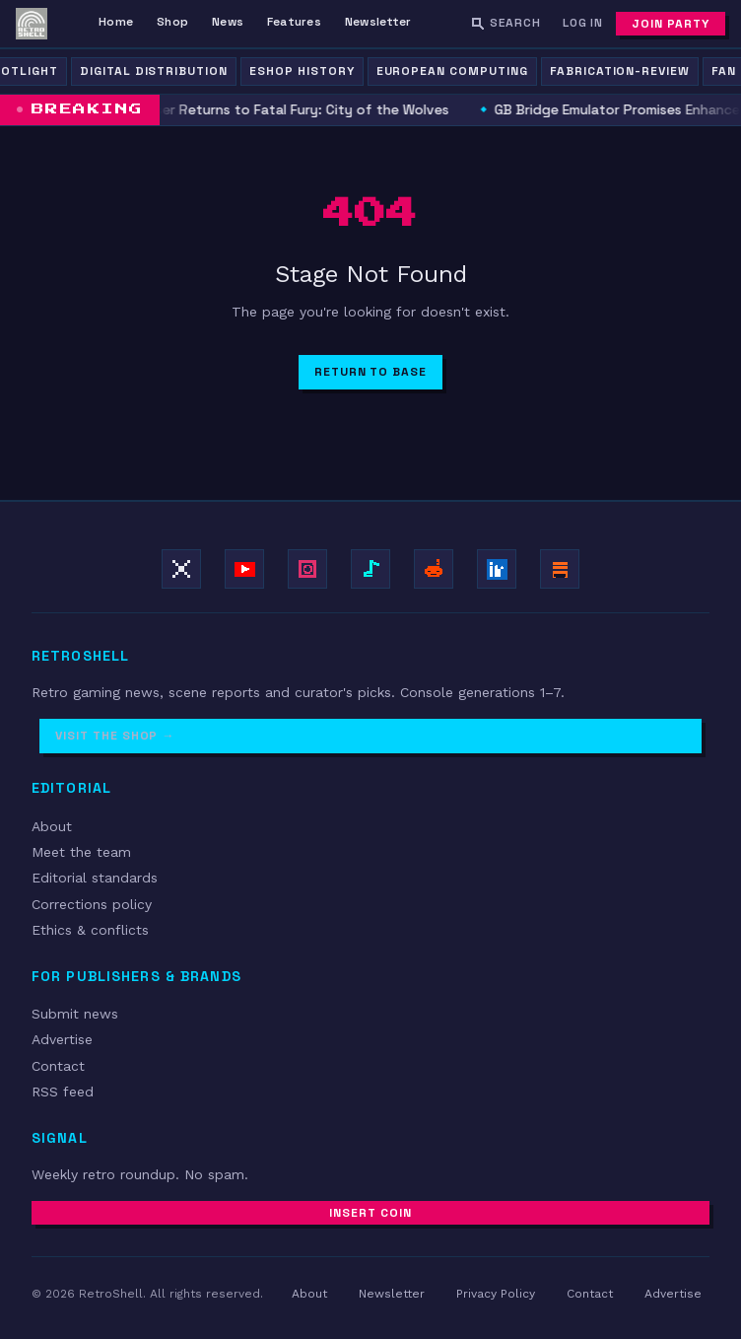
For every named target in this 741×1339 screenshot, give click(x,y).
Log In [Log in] (583, 23)
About (52, 826)
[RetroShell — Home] (31, 23)
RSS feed (63, 1091)
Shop (172, 22)
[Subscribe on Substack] (559, 569)
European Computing (452, 71)
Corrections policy (92, 904)
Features (294, 22)
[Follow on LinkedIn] (496, 569)
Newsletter (378, 22)
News (227, 22)
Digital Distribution (154, 71)
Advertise (62, 1039)
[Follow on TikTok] (370, 569)
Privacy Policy (495, 1294)
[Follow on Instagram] (307, 569)
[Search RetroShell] (505, 23)
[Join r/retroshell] (433, 569)
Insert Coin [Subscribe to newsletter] (370, 1213)
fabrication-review (620, 71)
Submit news (75, 1014)
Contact (58, 1066)
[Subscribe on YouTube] (244, 569)
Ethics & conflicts (90, 930)
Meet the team (81, 852)
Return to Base (370, 372)
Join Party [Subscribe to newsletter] (670, 24)
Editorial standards (95, 877)
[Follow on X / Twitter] (181, 569)
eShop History (301, 71)
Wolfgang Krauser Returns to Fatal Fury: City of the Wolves (255, 109)
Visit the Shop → (114, 735)
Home (116, 22)
